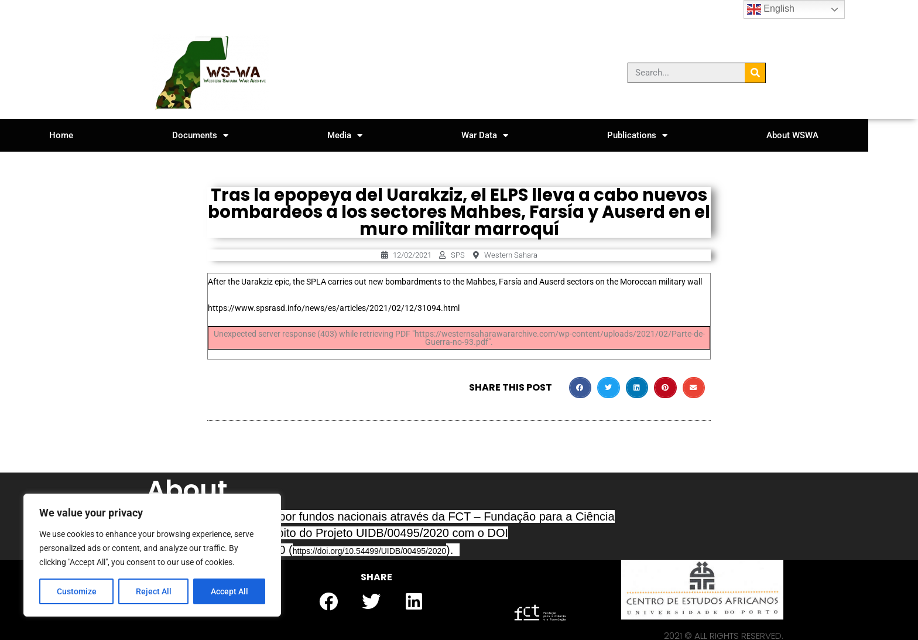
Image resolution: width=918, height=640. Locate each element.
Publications (675, 135)
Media (365, 135)
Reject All (154, 591)
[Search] (755, 73)
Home (66, 135)
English (770, 9)
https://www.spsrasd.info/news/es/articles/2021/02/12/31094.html (334, 308)
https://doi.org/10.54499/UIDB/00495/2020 (369, 551)
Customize (77, 591)
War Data (514, 135)
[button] (580, 387)
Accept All (229, 591)
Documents (213, 135)
